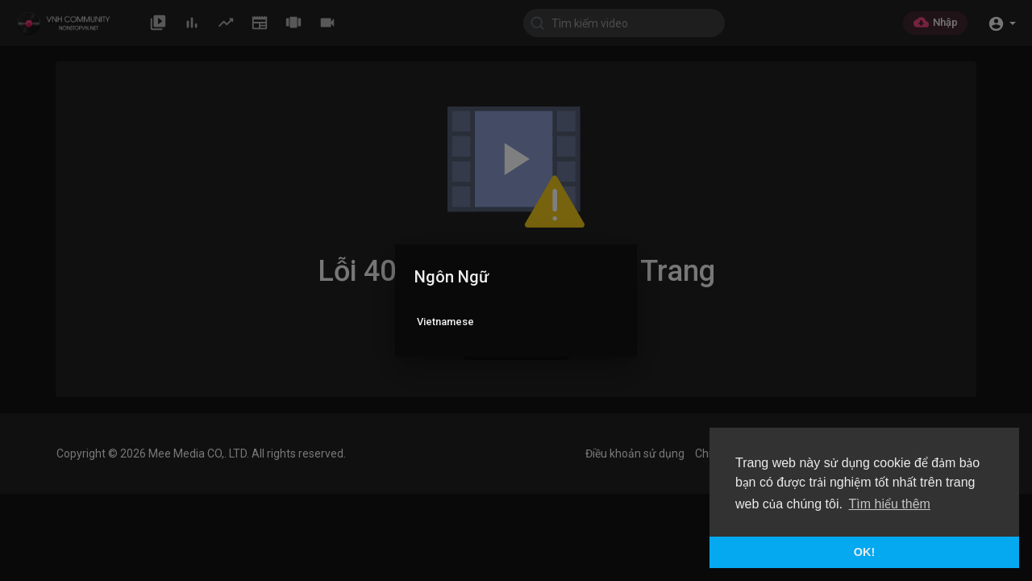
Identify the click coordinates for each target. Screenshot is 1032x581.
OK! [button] (864, 551)
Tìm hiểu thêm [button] (889, 504)
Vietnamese (445, 322)
